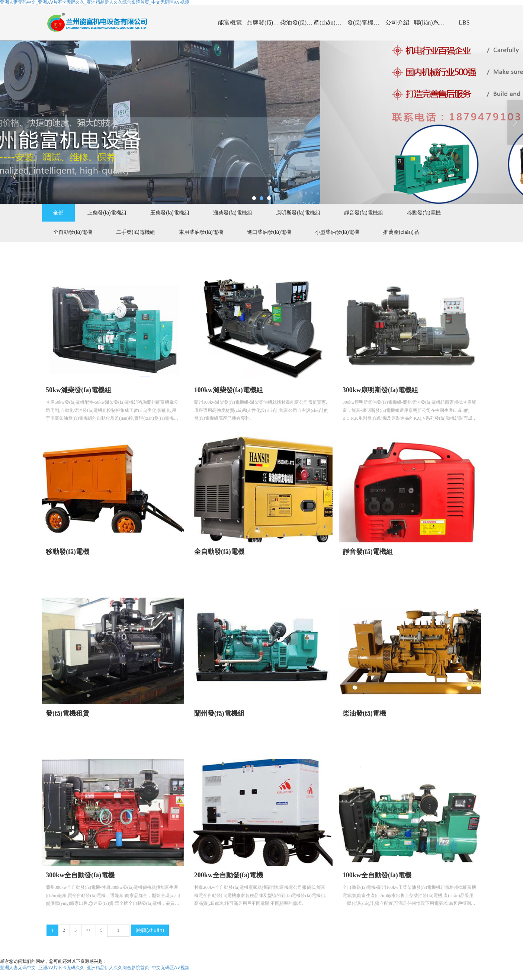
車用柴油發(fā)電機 (201, 232)
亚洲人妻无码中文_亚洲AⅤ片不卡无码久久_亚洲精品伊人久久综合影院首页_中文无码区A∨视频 (94, 967)
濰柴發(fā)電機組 (232, 213)
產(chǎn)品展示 (330, 22)
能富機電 (230, 22)
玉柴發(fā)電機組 (169, 213)
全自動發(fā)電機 (72, 232)
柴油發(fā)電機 (297, 22)
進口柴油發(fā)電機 (269, 232)
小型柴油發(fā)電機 (337, 232)
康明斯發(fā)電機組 (298, 213)
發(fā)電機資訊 (364, 22)
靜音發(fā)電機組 (363, 213)
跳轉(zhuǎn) (150, 930)
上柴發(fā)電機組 (106, 213)
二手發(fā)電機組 (135, 232)
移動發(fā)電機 (424, 213)
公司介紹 (397, 22)
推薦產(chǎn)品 (401, 232)
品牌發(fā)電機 (263, 22)
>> (88, 930)
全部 (58, 213)
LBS (464, 22)
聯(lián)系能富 (430, 22)
